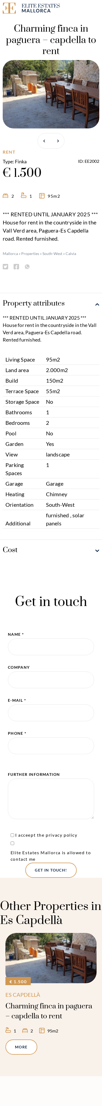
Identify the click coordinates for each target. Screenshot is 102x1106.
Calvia (71, 253)
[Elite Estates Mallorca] (25, 9)
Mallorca (10, 253)
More (21, 1047)
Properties (30, 253)
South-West (52, 253)
